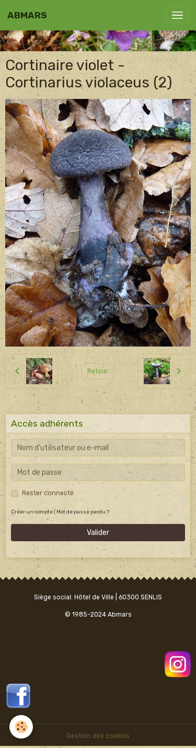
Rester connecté (48, 493)
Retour (97, 371)
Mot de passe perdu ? (82, 512)
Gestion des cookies (98, 736)
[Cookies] (21, 727)
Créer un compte (32, 512)
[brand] (27, 15)
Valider (98, 532)
